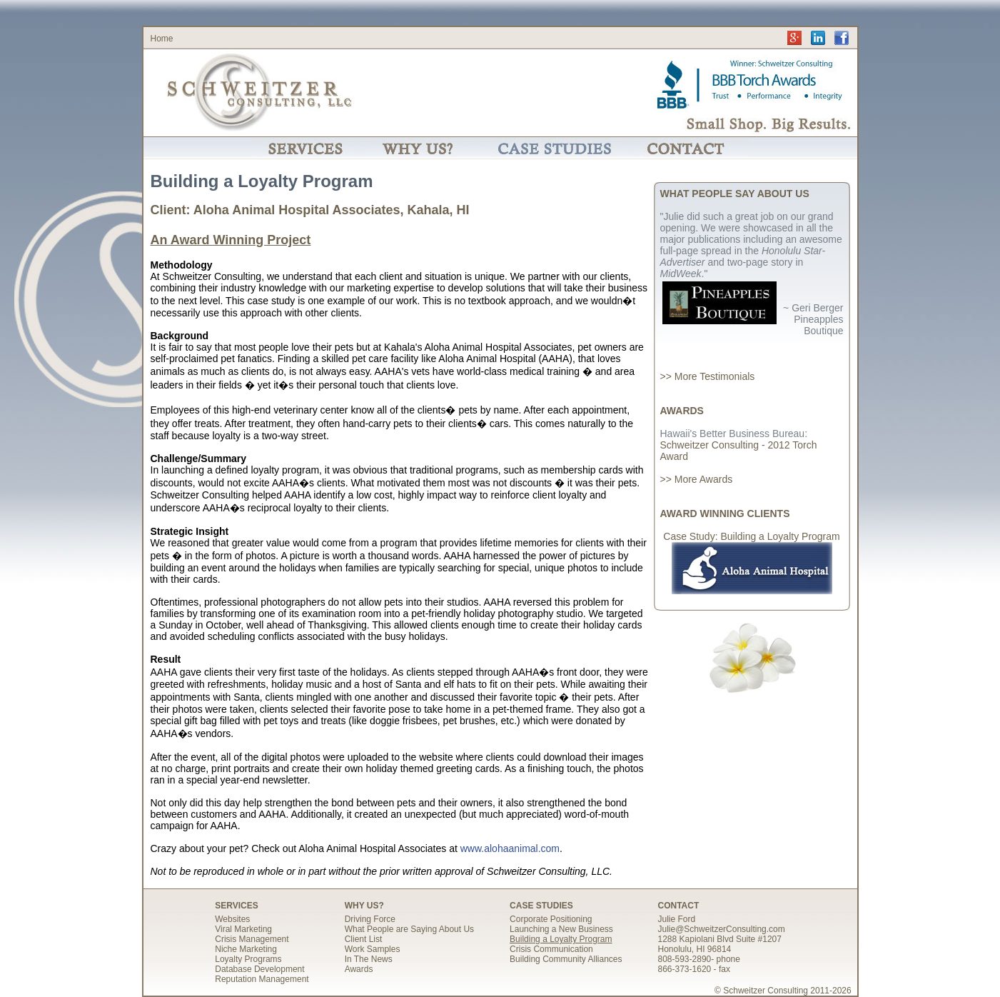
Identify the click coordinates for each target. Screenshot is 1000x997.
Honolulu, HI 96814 (695, 949)
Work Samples (372, 949)
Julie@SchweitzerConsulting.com (721, 929)
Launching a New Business (561, 929)
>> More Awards (696, 479)
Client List (364, 939)
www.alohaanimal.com (510, 848)
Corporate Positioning (551, 919)
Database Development (259, 969)
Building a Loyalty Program (561, 939)
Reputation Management (261, 979)
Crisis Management (251, 939)
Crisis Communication (551, 949)
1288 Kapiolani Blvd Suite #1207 (720, 939)
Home (162, 39)
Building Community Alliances (566, 959)
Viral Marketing (243, 929)
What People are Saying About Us (409, 929)
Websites (232, 919)
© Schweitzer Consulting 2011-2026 (783, 991)
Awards (359, 969)
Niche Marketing (246, 949)
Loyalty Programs (248, 959)
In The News (369, 959)
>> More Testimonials (707, 376)
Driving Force (370, 919)
